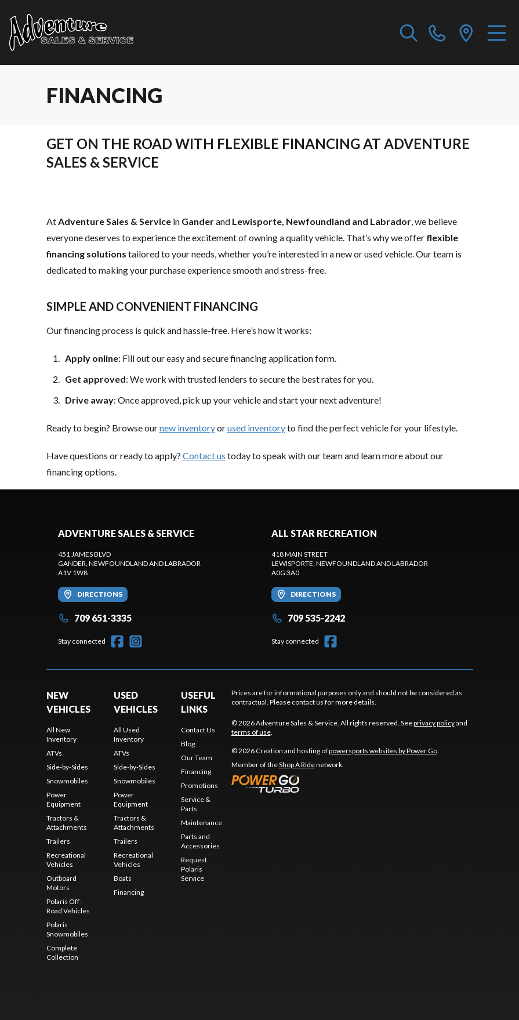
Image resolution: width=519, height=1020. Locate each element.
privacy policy (434, 722)
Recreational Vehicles (66, 860)
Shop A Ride (297, 764)
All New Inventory (61, 734)
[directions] (466, 32)
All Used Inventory (129, 734)
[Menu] (497, 32)
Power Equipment (63, 799)
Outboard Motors (61, 883)
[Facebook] (117, 641)
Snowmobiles (67, 780)
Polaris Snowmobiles (67, 929)
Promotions (199, 785)
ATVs (54, 753)
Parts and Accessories (200, 841)
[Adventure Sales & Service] (71, 32)
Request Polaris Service (194, 869)
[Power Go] (335, 783)
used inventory (256, 427)
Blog (188, 743)
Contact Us (198, 729)
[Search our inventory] (409, 32)
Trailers (58, 841)
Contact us (204, 455)
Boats (123, 878)
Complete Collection (62, 952)
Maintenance (201, 822)
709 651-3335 (95, 617)
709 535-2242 (308, 617)
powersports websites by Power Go (383, 750)
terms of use (251, 732)
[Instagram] (136, 641)
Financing (129, 892)
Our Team (196, 757)
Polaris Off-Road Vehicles (68, 906)
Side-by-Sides (67, 767)
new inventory (187, 427)
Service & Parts (195, 804)
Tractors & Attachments (66, 823)
